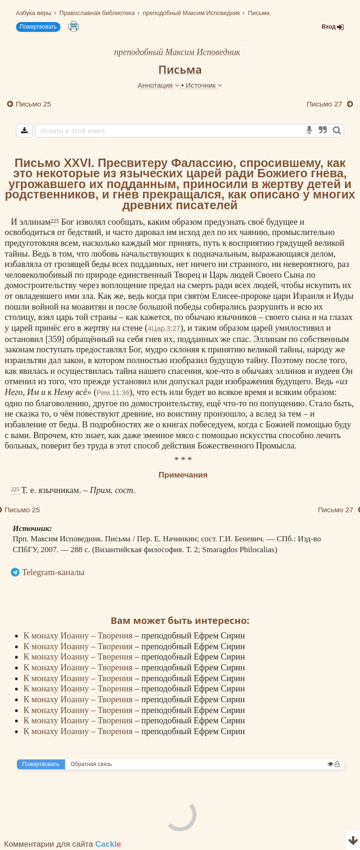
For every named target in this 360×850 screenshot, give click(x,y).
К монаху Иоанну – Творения (79, 635)
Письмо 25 (33, 104)
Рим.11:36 (113, 392)
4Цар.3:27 (164, 328)
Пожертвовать (38, 26)
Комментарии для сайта (62, 844)
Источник (204, 85)
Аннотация (159, 85)
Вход (333, 27)
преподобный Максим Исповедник (177, 52)
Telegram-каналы (53, 572)
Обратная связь (91, 764)
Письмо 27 (325, 104)
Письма (180, 69)
